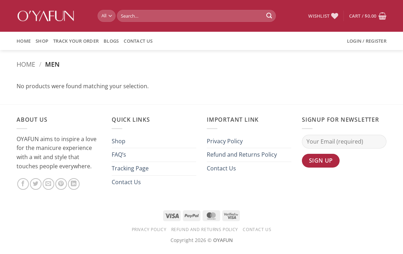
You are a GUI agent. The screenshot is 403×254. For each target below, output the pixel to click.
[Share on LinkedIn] (74, 184)
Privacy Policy (225, 141)
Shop (42, 41)
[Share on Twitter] (36, 184)
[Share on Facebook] (23, 184)
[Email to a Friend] (48, 184)
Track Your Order (76, 41)
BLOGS (111, 41)
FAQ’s (119, 154)
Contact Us (138, 41)
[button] (367, 16)
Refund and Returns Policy (242, 154)
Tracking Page (130, 168)
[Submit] (269, 16)
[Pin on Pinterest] (61, 184)
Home (24, 41)
